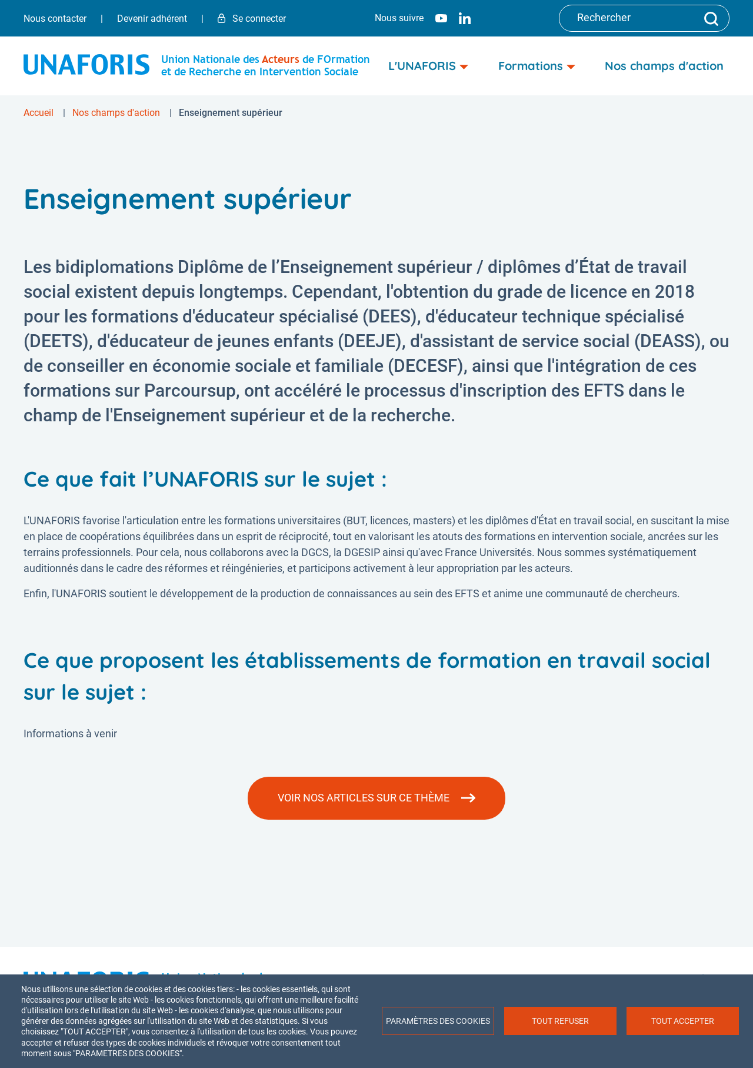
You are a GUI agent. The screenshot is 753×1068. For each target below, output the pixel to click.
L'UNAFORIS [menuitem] (428, 65)
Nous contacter (55, 18)
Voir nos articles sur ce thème (363, 797)
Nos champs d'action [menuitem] (664, 65)
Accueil (39, 112)
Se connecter (252, 18)
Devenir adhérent (152, 18)
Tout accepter (682, 1021)
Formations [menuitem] (536, 65)
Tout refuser (560, 1021)
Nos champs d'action (116, 112)
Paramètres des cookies (438, 1021)
